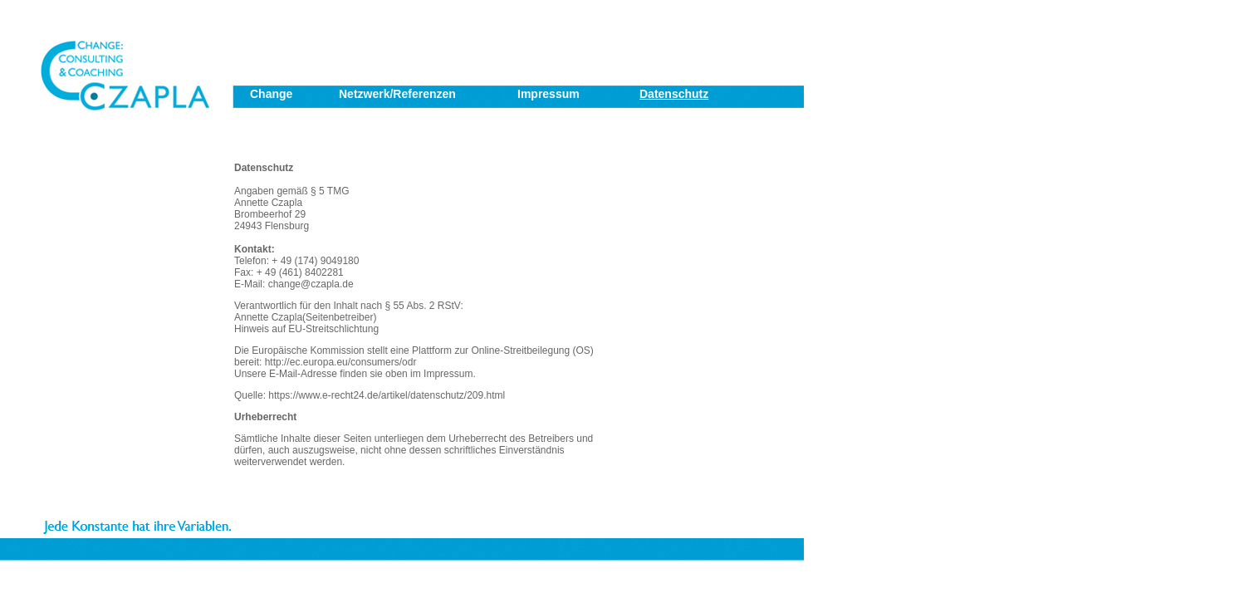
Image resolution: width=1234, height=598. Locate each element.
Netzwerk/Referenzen (397, 93)
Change (271, 93)
